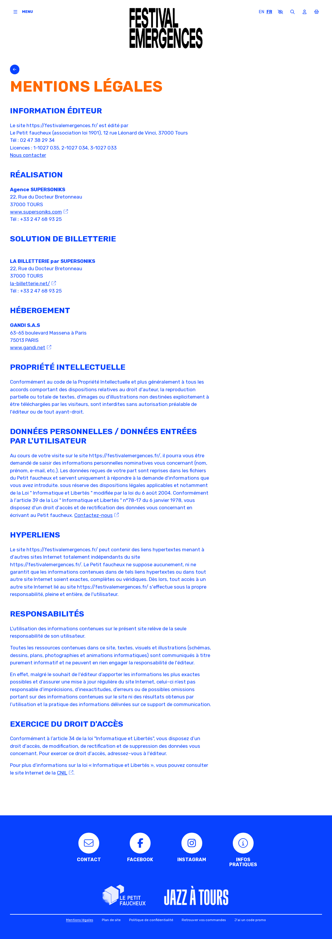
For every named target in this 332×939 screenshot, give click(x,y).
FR (269, 11)
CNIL (65, 773)
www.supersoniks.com (39, 212)
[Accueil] (166, 28)
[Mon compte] (304, 11)
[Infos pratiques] (243, 850)
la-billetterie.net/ (33, 283)
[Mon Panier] (316, 11)
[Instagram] (192, 847)
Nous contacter (28, 155)
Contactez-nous (96, 515)
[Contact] (89, 847)
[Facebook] (140, 847)
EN (261, 11)
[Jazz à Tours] (196, 896)
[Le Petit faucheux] (124, 895)
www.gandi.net (30, 347)
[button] (280, 11)
